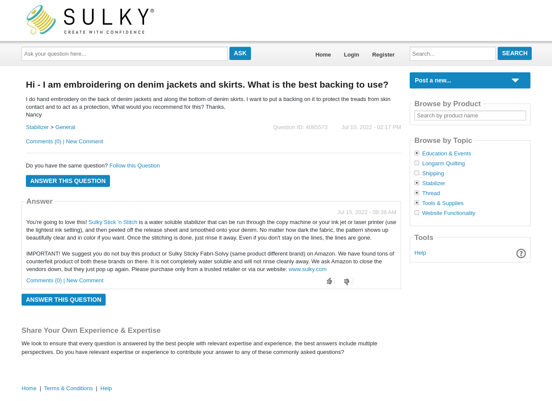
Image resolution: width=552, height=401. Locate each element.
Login (351, 54)
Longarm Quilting (443, 164)
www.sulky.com (307, 269)
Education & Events (446, 154)
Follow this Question (135, 165)
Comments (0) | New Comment (64, 141)
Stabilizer (37, 127)
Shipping (433, 174)
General (65, 127)
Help (420, 252)
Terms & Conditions (68, 388)
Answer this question (68, 180)
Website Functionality (448, 213)
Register (383, 54)
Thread (431, 193)
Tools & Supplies (443, 203)
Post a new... (433, 80)
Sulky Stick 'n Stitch (112, 222)
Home (323, 54)
